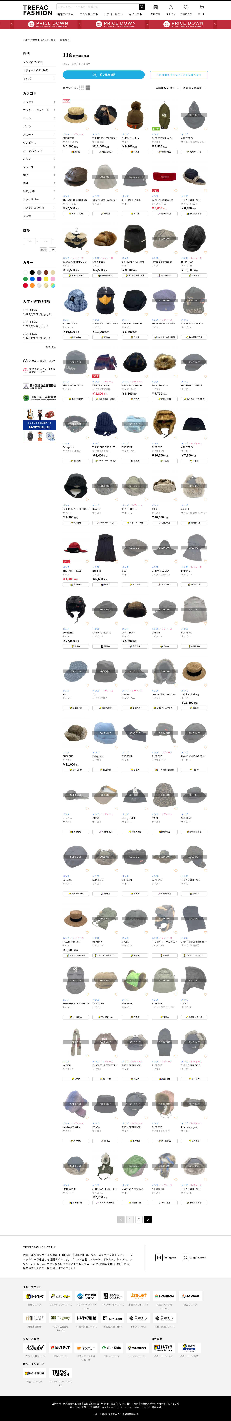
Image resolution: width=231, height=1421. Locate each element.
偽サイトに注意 (78, 1407)
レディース (35, 70)
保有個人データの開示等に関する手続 (160, 1403)
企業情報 (56, 1403)
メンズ (33, 62)
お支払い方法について (42, 361)
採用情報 (156, 1407)
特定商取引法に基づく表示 (124, 1403)
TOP (25, 39)
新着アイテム (65, 14)
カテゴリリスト (113, 14)
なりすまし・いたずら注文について (42, 370)
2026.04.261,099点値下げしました (37, 312)
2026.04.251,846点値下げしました (37, 336)
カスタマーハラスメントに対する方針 (121, 1407)
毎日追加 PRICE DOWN (115, 24)
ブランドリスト (88, 14)
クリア (44, 249)
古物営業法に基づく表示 (96, 1403)
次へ (148, 1219)
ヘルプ (146, 1407)
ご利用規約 (94, 1407)
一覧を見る (49, 347)
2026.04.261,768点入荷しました (36, 324)
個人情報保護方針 (72, 1403)
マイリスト (135, 14)
